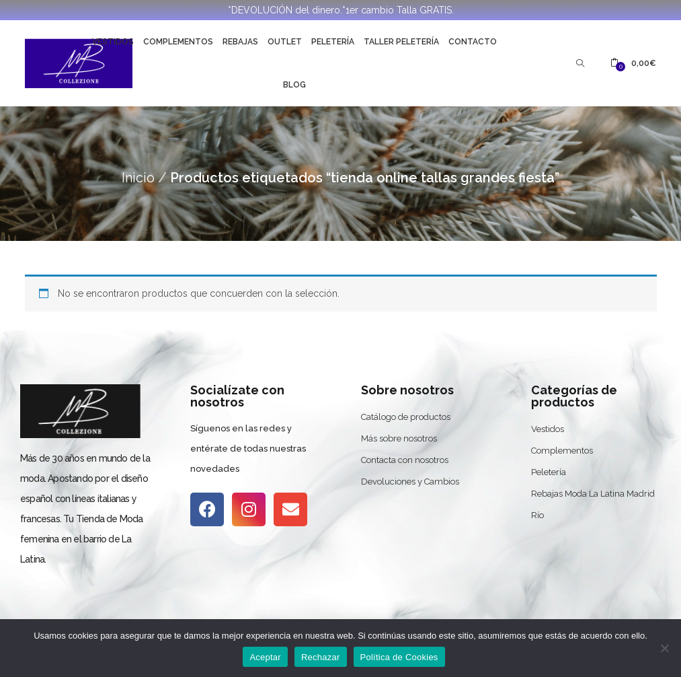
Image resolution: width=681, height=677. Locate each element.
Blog (294, 85)
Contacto (472, 41)
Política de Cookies (399, 657)
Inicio (138, 178)
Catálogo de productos (405, 417)
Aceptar (265, 657)
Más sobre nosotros (399, 438)
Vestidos (113, 41)
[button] (633, 63)
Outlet (285, 41)
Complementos (178, 41)
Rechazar (320, 657)
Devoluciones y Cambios (410, 481)
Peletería (332, 41)
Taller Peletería (401, 41)
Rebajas (240, 41)
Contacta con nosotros (404, 460)
